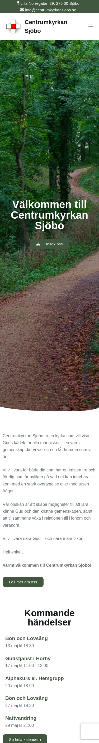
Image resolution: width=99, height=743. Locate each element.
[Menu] (90, 26)
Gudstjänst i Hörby (28, 658)
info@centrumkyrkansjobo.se (50, 10)
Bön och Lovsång (26, 638)
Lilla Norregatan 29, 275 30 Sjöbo (49, 3)
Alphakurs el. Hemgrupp (34, 678)
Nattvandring (20, 718)
